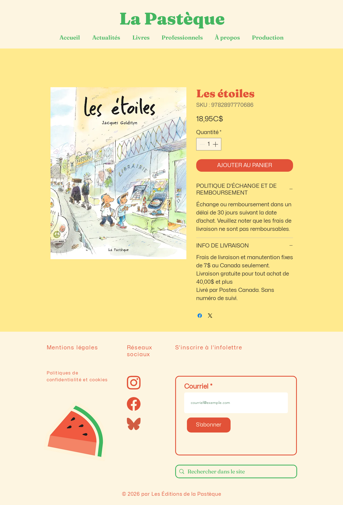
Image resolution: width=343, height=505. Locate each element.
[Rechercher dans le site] (236, 471)
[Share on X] (210, 315)
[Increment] (215, 144)
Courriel (196, 386)
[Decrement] (201, 144)
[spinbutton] (208, 144)
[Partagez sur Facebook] (199, 315)
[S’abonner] (209, 425)
